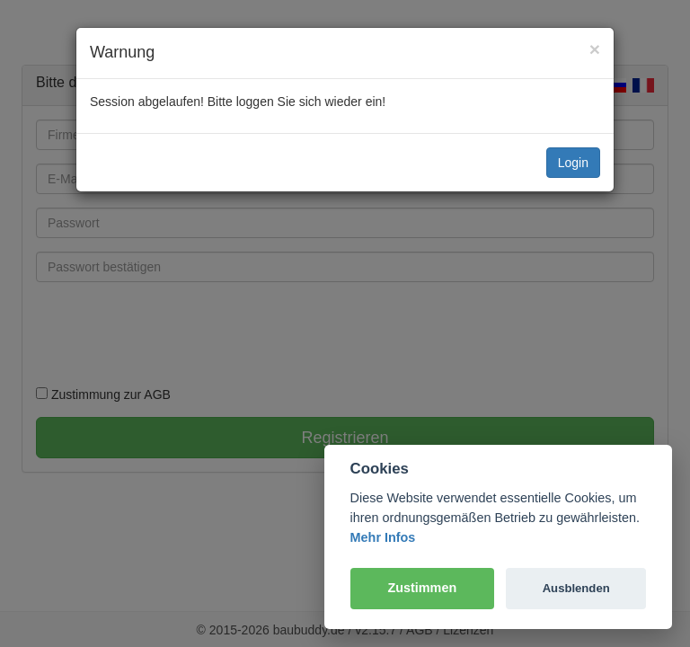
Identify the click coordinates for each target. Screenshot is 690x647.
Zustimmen (421, 588)
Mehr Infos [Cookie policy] (383, 537)
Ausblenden (576, 588)
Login (573, 162)
